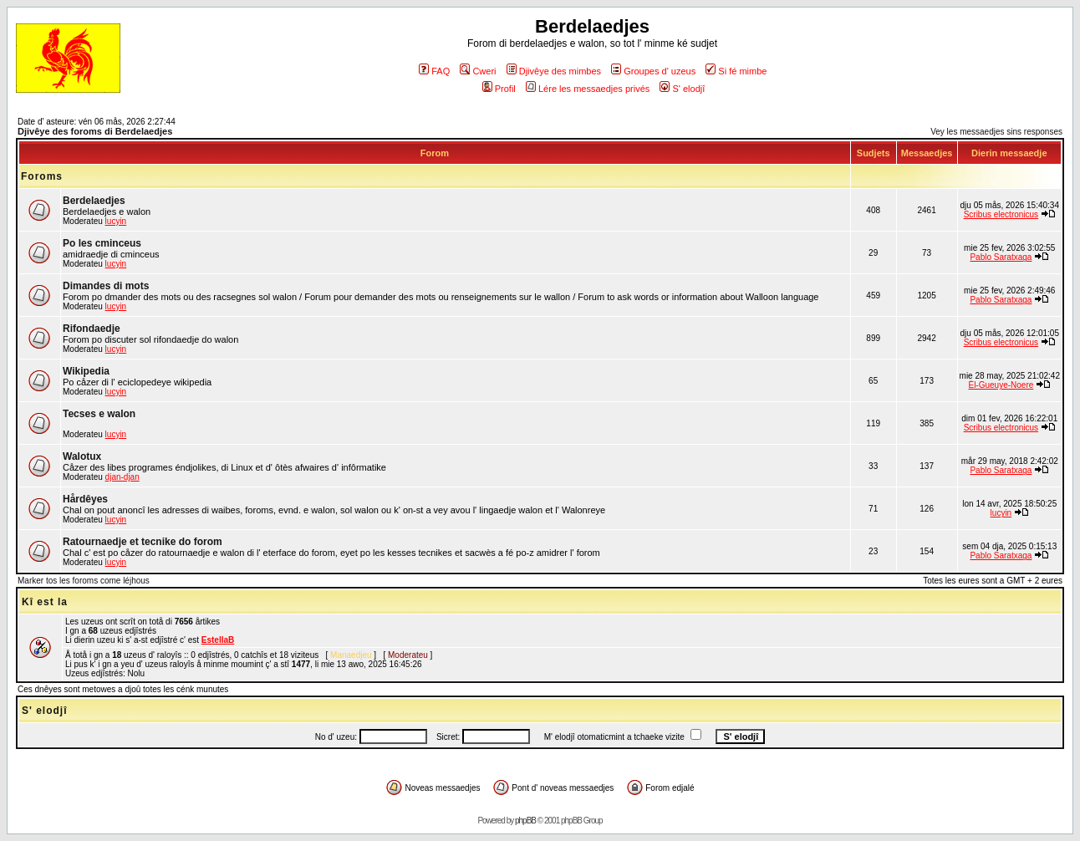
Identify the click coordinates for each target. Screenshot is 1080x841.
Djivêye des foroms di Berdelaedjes (95, 131)
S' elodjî (682, 89)
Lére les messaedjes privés (588, 89)
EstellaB (217, 640)
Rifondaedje (91, 328)
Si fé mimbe (736, 71)
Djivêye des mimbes (554, 71)
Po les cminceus (102, 243)
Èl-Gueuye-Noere (1000, 385)
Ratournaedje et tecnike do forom (142, 542)
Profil (499, 89)
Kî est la (45, 602)
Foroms (42, 176)
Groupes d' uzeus (653, 71)
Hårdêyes (85, 499)
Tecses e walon (99, 414)
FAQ (434, 71)
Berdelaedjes (94, 200)
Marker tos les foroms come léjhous (84, 580)
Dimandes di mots (106, 286)
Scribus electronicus (1001, 214)
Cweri (478, 71)
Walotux (82, 456)
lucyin (116, 221)
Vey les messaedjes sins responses (996, 131)
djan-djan (122, 477)
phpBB (525, 820)
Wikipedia (86, 371)
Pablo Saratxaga (1001, 257)
